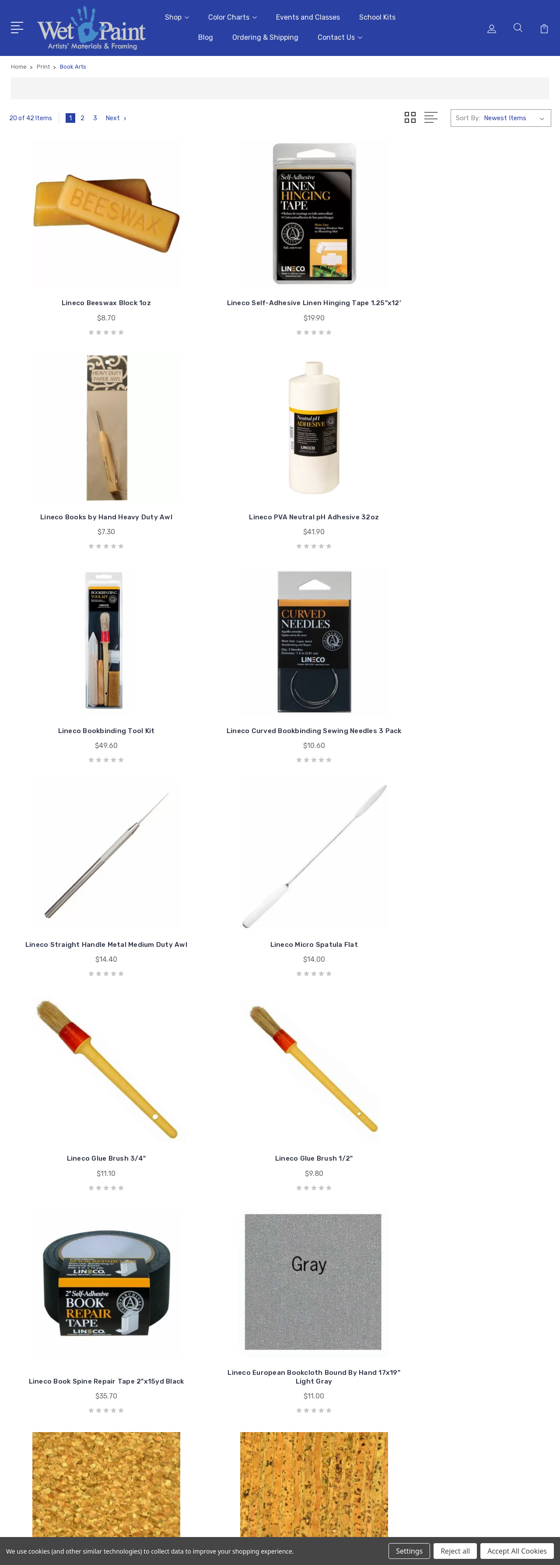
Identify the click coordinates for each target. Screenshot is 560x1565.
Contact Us (340, 35)
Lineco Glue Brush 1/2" (211, 695)
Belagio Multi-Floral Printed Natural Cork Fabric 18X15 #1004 (350, 1096)
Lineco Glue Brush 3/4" (72, 695)
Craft (463, 1388)
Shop (177, 15)
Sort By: (468, 114)
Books (464, 1375)
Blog (205, 35)
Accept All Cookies (517, 1551)
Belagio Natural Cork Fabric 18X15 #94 (211, 891)
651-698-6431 (45, 1375)
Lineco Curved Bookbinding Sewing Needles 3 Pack (210, 481)
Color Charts (232, 15)
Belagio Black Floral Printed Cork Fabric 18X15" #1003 (488, 1100)
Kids (461, 1415)
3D (459, 1349)
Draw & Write (474, 1401)
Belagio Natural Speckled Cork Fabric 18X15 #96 (349, 891)
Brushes (467, 1362)
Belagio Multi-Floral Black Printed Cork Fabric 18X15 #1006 (210, 1096)
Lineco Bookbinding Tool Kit (72, 486)
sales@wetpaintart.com (59, 1391)
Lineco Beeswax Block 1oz (72, 286)
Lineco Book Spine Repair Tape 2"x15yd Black (349, 690)
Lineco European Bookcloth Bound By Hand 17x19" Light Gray (488, 686)
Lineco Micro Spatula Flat (488, 486)
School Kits (377, 15)
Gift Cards (470, 1336)
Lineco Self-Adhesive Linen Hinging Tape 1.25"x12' (211, 281)
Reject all (455, 1551)
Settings (409, 1551)
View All (467, 1428)
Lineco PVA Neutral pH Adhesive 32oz (488, 281)
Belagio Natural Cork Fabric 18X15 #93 (488, 891)
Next (117, 114)
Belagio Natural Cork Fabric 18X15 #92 (72, 1100)
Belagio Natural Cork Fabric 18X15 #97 (72, 891)
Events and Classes (308, 15)
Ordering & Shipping (265, 35)
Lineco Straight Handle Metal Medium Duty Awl (350, 481)
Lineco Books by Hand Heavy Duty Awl (349, 281)
